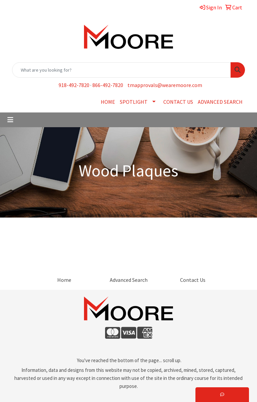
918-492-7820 (74, 85)
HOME (108, 101)
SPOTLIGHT (134, 101)
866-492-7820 (107, 85)
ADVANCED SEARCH (220, 101)
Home (64, 279)
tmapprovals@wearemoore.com (164, 85)
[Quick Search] (121, 70)
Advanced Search (129, 279)
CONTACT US (178, 101)
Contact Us (192, 279)
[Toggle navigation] (10, 120)
